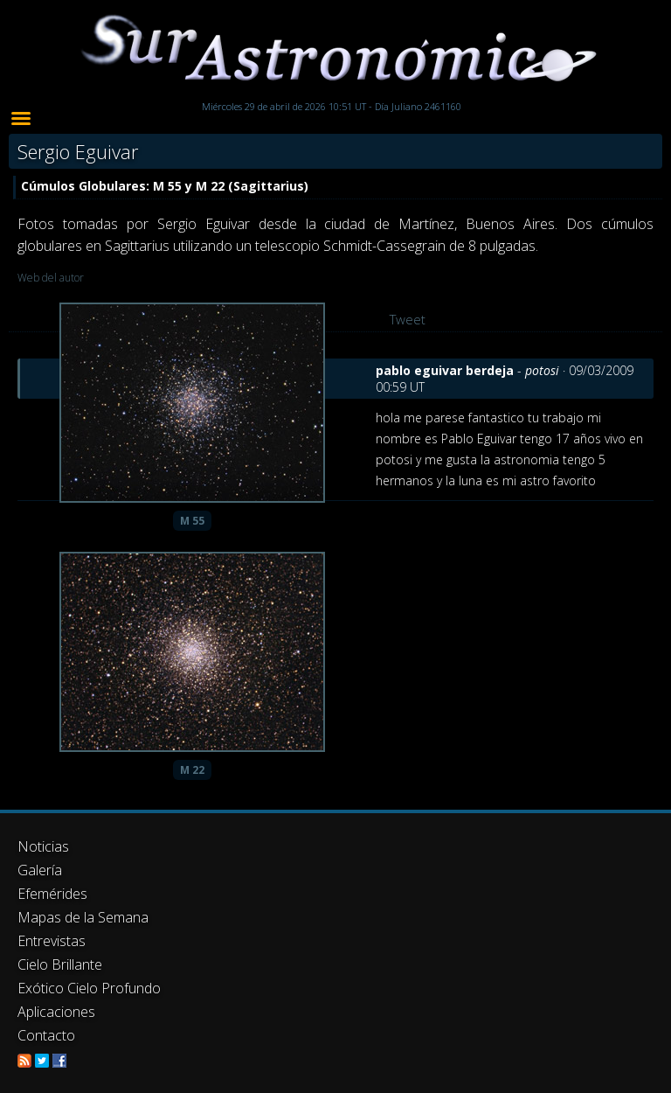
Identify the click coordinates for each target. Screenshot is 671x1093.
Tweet (407, 319)
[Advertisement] (335, 923)
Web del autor (50, 277)
